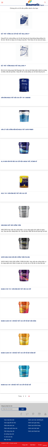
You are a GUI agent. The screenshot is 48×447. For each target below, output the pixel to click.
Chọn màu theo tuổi (9, 420)
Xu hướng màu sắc (9, 434)
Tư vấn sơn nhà (8, 437)
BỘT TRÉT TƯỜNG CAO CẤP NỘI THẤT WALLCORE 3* (15, 34)
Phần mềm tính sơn (9, 425)
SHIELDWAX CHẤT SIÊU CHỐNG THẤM (11, 225)
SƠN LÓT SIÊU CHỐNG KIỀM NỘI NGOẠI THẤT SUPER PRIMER (17, 129)
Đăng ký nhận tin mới (6, 406)
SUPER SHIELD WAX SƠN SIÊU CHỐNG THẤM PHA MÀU (15, 257)
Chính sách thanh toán (34, 431)
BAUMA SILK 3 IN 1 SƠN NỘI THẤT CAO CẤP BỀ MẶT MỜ (16, 384)
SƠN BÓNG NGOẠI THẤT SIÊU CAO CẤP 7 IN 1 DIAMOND (15, 97)
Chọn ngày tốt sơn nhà (10, 422)
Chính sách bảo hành (33, 428)
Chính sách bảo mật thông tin (35, 420)
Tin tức (40, 445)
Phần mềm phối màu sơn (10, 428)
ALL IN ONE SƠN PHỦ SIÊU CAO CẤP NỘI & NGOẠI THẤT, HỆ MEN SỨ (19, 161)
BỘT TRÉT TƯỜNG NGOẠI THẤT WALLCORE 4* (13, 65)
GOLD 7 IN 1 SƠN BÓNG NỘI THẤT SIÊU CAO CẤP (14, 193)
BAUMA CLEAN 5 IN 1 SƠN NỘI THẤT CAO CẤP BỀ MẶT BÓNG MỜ (18, 353)
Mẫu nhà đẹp (7, 439)
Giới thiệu (32, 445)
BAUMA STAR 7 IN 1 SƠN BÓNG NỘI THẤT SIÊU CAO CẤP (16, 289)
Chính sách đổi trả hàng (34, 425)
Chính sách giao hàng (33, 422)
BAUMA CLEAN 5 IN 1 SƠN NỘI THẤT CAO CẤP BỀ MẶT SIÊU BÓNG (18, 321)
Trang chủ (24, 445)
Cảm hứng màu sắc (9, 431)
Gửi (22, 409)
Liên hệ (45, 445)
